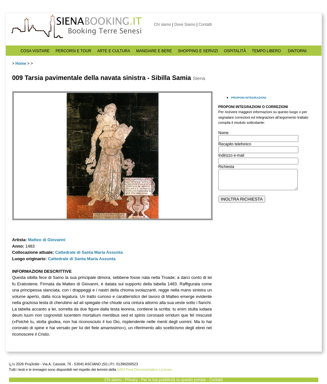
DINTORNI (297, 51)
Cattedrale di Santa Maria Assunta (89, 252)
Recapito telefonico (234, 144)
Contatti (205, 24)
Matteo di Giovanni (46, 239)
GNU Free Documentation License (144, 369)
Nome (223, 133)
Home (20, 63)
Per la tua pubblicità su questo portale (173, 380)
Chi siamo (162, 24)
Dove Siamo (184, 24)
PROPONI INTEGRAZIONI (248, 97)
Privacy (131, 380)
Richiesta (226, 166)
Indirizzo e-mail (231, 155)
